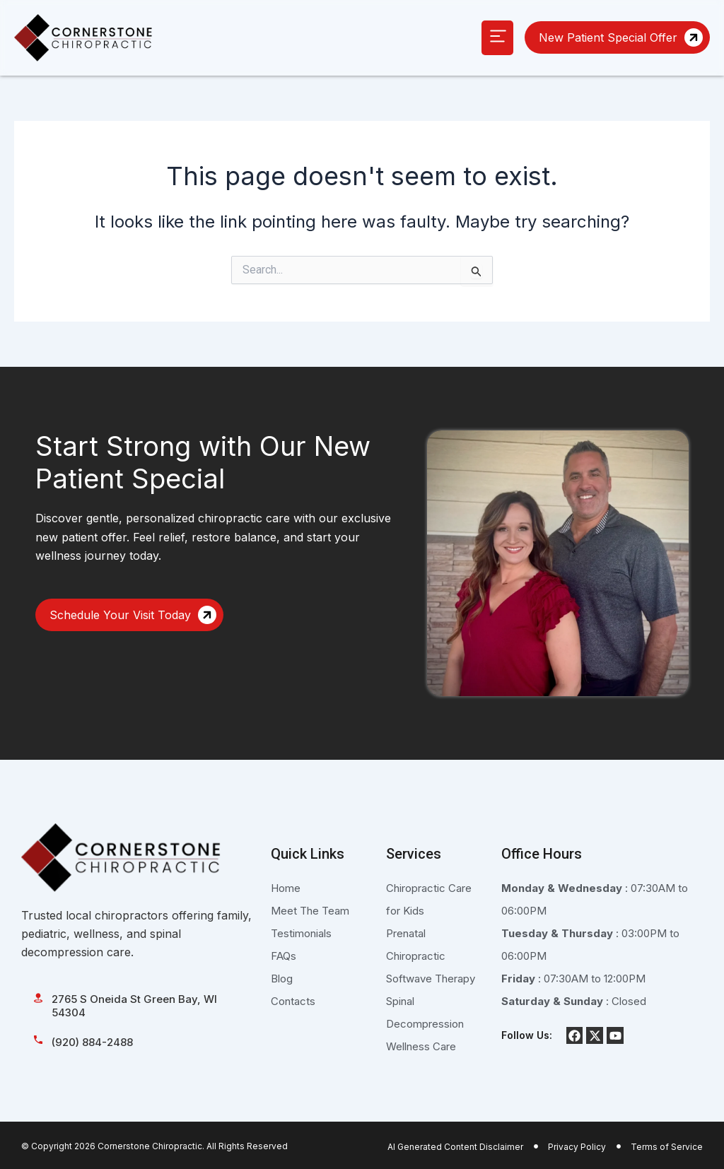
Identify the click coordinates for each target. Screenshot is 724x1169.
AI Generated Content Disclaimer (455, 1146)
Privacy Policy (577, 1146)
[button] (497, 37)
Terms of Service (667, 1146)
